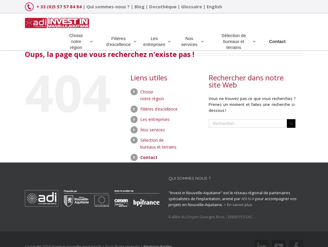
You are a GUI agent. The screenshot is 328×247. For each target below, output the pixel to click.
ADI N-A (247, 198)
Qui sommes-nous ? (108, 6)
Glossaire (191, 6)
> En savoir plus (238, 204)
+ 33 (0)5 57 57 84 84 (59, 6)
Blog (139, 6)
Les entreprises (155, 119)
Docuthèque (162, 6)
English (214, 6)
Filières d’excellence (159, 109)
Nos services (152, 130)
